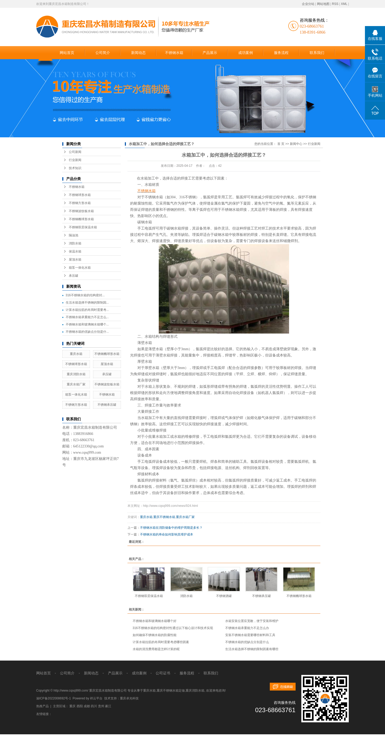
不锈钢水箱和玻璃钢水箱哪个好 (154, 621)
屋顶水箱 (75, 259)
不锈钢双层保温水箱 (83, 227)
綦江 (108, 706)
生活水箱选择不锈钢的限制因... (87, 302)
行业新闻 (75, 160)
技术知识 (75, 168)
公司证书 (162, 673)
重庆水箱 (76, 354)
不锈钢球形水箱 (80, 195)
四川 (94, 706)
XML (344, 4)
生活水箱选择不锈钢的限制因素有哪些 (251, 649)
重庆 (72, 706)
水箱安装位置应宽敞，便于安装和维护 (251, 621)
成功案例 (245, 53)
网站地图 (323, 4)
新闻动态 (138, 53)
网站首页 (67, 53)
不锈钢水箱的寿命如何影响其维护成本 (166, 534)
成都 (87, 706)
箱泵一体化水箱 (80, 267)
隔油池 (73, 235)
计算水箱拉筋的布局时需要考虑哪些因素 (161, 642)
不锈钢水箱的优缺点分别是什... (87, 332)
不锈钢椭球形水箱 (81, 219)
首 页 (280, 144)
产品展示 (210, 53)
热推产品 (42, 706)
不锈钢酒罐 (224, 596)
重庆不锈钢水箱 (164, 517)
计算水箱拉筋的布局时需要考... (87, 310)
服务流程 (281, 53)
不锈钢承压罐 (106, 405)
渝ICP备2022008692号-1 (53, 698)
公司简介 (102, 53)
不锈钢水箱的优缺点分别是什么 (247, 642)
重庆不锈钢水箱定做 (171, 690)
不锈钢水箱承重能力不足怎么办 (247, 628)
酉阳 (80, 706)
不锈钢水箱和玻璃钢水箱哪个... (87, 324)
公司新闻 (75, 152)
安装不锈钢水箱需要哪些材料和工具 (250, 635)
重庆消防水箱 (76, 374)
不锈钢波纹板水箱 (81, 211)
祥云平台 (96, 698)
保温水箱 (75, 251)
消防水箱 (75, 243)
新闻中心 (296, 144)
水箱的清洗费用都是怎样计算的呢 (156, 649)
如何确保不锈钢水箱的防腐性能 (154, 635)
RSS (335, 4)
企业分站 (308, 4)
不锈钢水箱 (174, 53)
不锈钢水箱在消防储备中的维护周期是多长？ (171, 527)
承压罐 (73, 276)
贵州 (101, 706)
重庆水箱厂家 (76, 384)
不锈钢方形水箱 (80, 203)
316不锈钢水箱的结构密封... (85, 295)
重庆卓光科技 (129, 698)
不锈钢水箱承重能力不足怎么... (87, 317)
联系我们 (317, 53)
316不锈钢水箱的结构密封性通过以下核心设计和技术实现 (173, 628)
